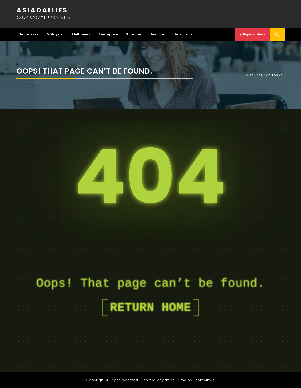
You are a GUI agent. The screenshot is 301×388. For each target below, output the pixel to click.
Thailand (134, 34)
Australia (183, 34)
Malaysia (55, 34)
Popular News (252, 34)
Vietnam (159, 34)
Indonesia (29, 34)
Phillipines (81, 34)
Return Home (150, 307)
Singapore (108, 34)
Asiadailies (42, 10)
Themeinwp (204, 380)
